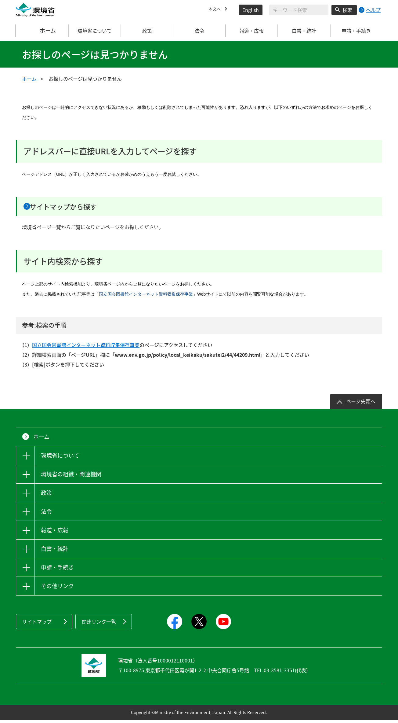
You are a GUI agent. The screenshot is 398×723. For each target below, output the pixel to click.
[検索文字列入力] (298, 10)
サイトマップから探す (76, 208)
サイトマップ (37, 624)
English (250, 9)
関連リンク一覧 (99, 624)
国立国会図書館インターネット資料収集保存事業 (146, 297)
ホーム (42, 30)
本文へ (216, 9)
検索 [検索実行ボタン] (347, 9)
